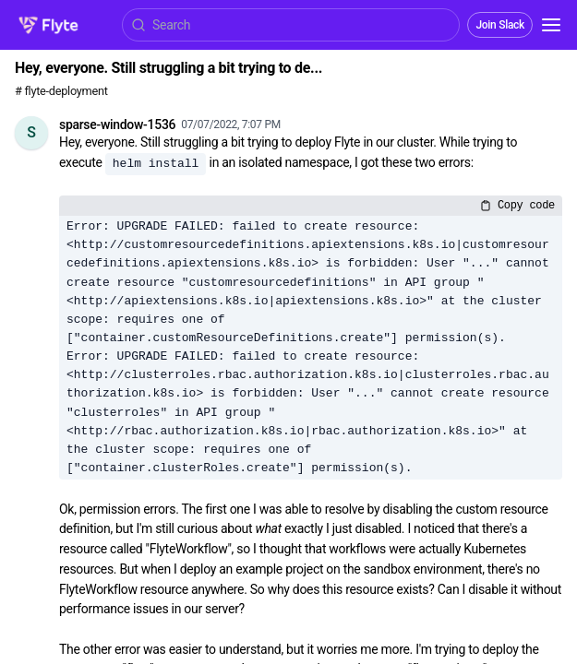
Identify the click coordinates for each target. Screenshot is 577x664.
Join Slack (499, 24)
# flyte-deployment (61, 91)
